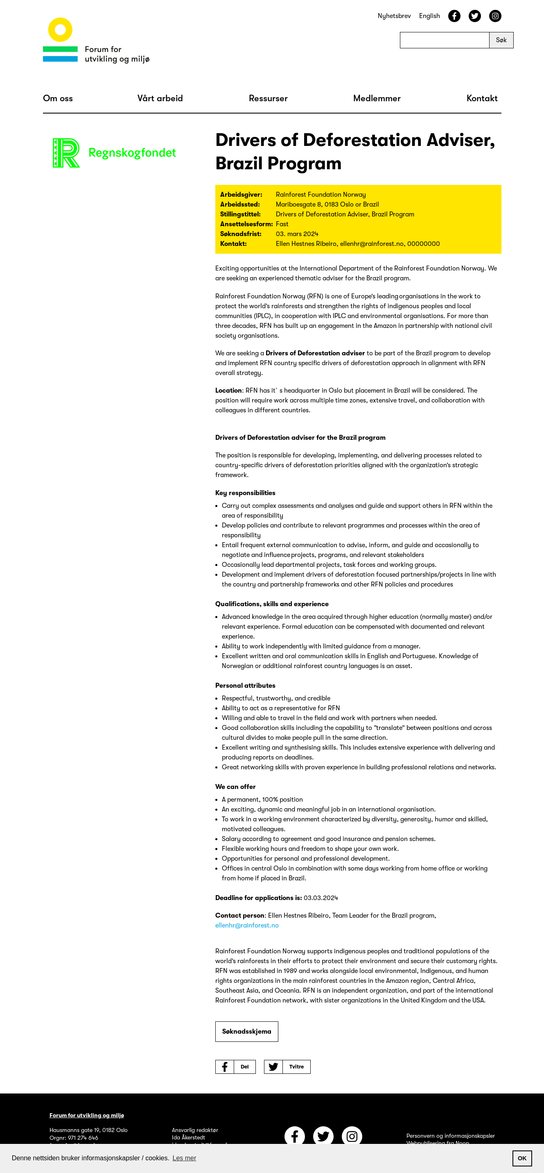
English (429, 16)
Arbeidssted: (240, 204)
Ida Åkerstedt (188, 1137)
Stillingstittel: (240, 214)
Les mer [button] (184, 1158)
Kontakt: (233, 244)
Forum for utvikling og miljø (87, 1115)
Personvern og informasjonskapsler (450, 1135)
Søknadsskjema (246, 1031)
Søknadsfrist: (241, 234)
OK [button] (522, 1158)
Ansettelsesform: (246, 224)
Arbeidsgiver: (241, 194)
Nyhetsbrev (394, 16)
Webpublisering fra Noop (437, 1143)
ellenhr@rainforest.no (247, 925)
